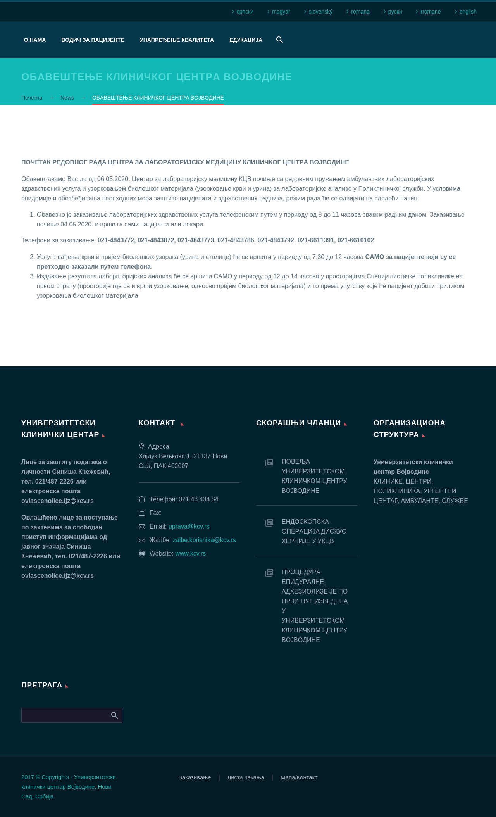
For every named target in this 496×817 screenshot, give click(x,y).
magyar (281, 12)
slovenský (320, 12)
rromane (430, 12)
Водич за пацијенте (92, 40)
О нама (35, 40)
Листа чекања (246, 778)
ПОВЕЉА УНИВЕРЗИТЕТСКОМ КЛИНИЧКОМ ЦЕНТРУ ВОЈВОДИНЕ (314, 476)
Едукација (245, 40)
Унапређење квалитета (177, 40)
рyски (395, 12)
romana (360, 12)
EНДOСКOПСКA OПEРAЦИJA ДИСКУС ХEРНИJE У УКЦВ (314, 531)
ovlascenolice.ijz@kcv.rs (57, 500)
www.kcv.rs (190, 553)
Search (114, 715)
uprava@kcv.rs (189, 526)
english (468, 12)
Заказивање (195, 778)
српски (245, 12)
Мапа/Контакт (299, 778)
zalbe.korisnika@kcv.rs (204, 540)
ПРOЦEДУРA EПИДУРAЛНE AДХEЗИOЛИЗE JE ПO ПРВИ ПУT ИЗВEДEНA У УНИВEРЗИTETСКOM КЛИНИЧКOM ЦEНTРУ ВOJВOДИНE (315, 606)
